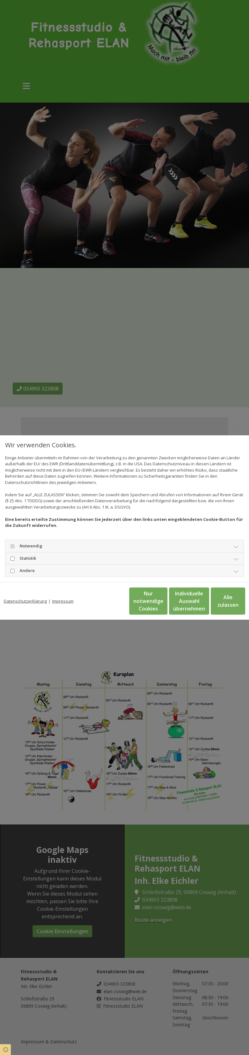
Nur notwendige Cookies (96, 604)
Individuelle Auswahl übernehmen (156, 604)
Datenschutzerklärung (25, 591)
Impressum (63, 591)
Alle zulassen (216, 604)
